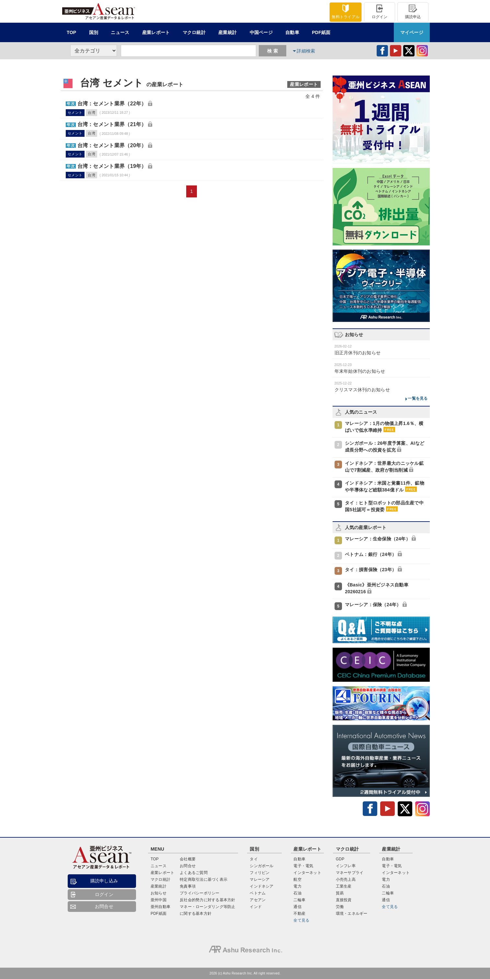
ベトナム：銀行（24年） (370, 554)
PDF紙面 (321, 32)
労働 (340, 906)
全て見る (301, 920)
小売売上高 (346, 879)
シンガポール (261, 866)
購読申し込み (104, 880)
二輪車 (299, 900)
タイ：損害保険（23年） (370, 569)
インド (256, 906)
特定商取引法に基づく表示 (203, 879)
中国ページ (261, 32)
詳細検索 (306, 50)
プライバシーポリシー (199, 893)
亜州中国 (158, 900)
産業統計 (227, 32)
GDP (340, 859)
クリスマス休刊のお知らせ (362, 389)
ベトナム (258, 893)
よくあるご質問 (194, 872)
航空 (297, 879)
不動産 (299, 913)
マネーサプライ (350, 872)
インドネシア (261, 886)
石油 (297, 893)
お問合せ (104, 906)
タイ (253, 859)
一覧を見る (417, 398)
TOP (71, 32)
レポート (156, 32)
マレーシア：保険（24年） (373, 604)
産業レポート (162, 872)
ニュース (120, 32)
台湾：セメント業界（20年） (112, 145)
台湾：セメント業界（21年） (112, 124)
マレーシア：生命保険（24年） (377, 538)
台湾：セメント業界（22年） (112, 103)
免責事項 (188, 886)
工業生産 (344, 886)
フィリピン (259, 872)
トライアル (345, 12)
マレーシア (259, 879)
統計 (194, 32)
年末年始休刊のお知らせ (360, 371)
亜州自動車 (160, 906)
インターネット (307, 872)
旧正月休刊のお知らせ (358, 352)
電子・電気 (303, 866)
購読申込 (413, 12)
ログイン (380, 12)
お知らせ (158, 893)
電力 (297, 886)
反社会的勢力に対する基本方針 (207, 900)
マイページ (411, 32)
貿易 (340, 893)
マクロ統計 (160, 879)
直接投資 (344, 900)
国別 (93, 32)
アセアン (258, 900)
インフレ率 (346, 866)
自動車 (292, 32)
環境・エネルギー (352, 913)
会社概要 (188, 859)
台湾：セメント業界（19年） (112, 166)
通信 (297, 906)
